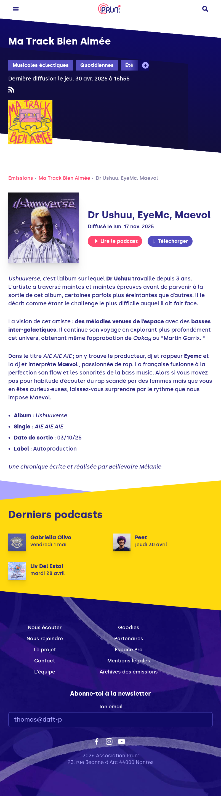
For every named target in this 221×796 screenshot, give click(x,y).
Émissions (20, 178)
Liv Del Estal (46, 566)
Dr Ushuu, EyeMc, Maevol (127, 178)
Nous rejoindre (44, 639)
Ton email (111, 707)
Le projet (45, 650)
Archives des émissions (129, 672)
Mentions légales (128, 661)
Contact (44, 661)
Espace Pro (129, 650)
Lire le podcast (116, 241)
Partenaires (128, 639)
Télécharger (170, 241)
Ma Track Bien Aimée (64, 178)
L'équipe (44, 672)
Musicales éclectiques (41, 65)
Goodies (128, 628)
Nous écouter (45, 628)
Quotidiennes (97, 65)
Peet (141, 537)
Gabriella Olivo (50, 537)
